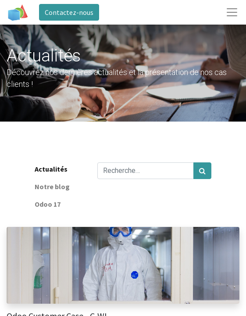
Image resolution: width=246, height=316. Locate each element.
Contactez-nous (69, 12)
